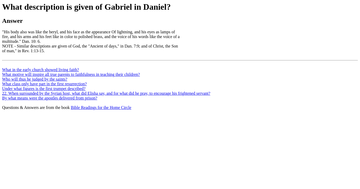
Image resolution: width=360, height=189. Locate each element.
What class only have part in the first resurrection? (44, 84)
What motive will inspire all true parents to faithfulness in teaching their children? (71, 74)
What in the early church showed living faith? (40, 69)
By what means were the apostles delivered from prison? (49, 98)
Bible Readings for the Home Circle (101, 107)
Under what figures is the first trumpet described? (44, 88)
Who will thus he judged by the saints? (34, 79)
